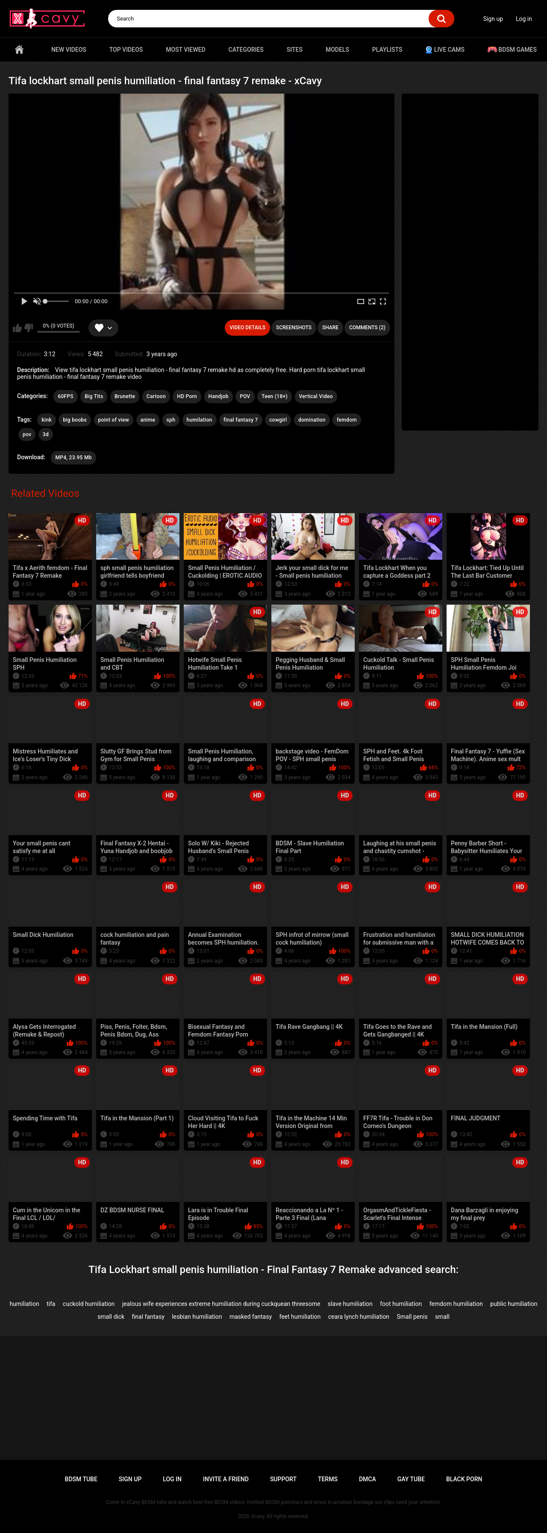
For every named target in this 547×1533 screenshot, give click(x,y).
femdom (347, 420)
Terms (328, 1479)
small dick (110, 1316)
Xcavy (258, 1516)
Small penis (412, 1316)
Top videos (126, 49)
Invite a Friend (226, 1479)
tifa (51, 1303)
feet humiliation (300, 1316)
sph (171, 420)
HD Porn (187, 396)
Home (19, 50)
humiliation (24, 1303)
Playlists (387, 49)
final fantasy (148, 1316)
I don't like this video (28, 328)
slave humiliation (350, 1303)
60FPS (66, 396)
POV (245, 396)
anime (148, 420)
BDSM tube (81, 1479)
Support (283, 1479)
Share (330, 328)
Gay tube (411, 1479)
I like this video (17, 328)
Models (337, 49)
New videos (68, 49)
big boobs (75, 420)
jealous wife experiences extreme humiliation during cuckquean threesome (221, 1303)
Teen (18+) (275, 396)
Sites (295, 49)
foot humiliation (401, 1303)
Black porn (464, 1479)
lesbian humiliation (197, 1316)
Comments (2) (367, 328)
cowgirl (278, 420)
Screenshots (294, 328)
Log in (524, 18)
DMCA (367, 1479)
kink (46, 420)
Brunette (125, 396)
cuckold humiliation (89, 1303)
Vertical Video (316, 396)
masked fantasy (250, 1316)
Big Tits (94, 396)
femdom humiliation (456, 1303)
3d (46, 434)
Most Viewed (185, 49)
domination (312, 420)
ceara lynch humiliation (358, 1316)
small (442, 1316)
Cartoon (156, 396)
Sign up (493, 18)
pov (27, 434)
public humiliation (513, 1303)
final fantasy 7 (241, 420)
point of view (113, 420)
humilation (199, 420)
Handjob (219, 396)
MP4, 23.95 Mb (73, 458)
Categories (246, 49)
